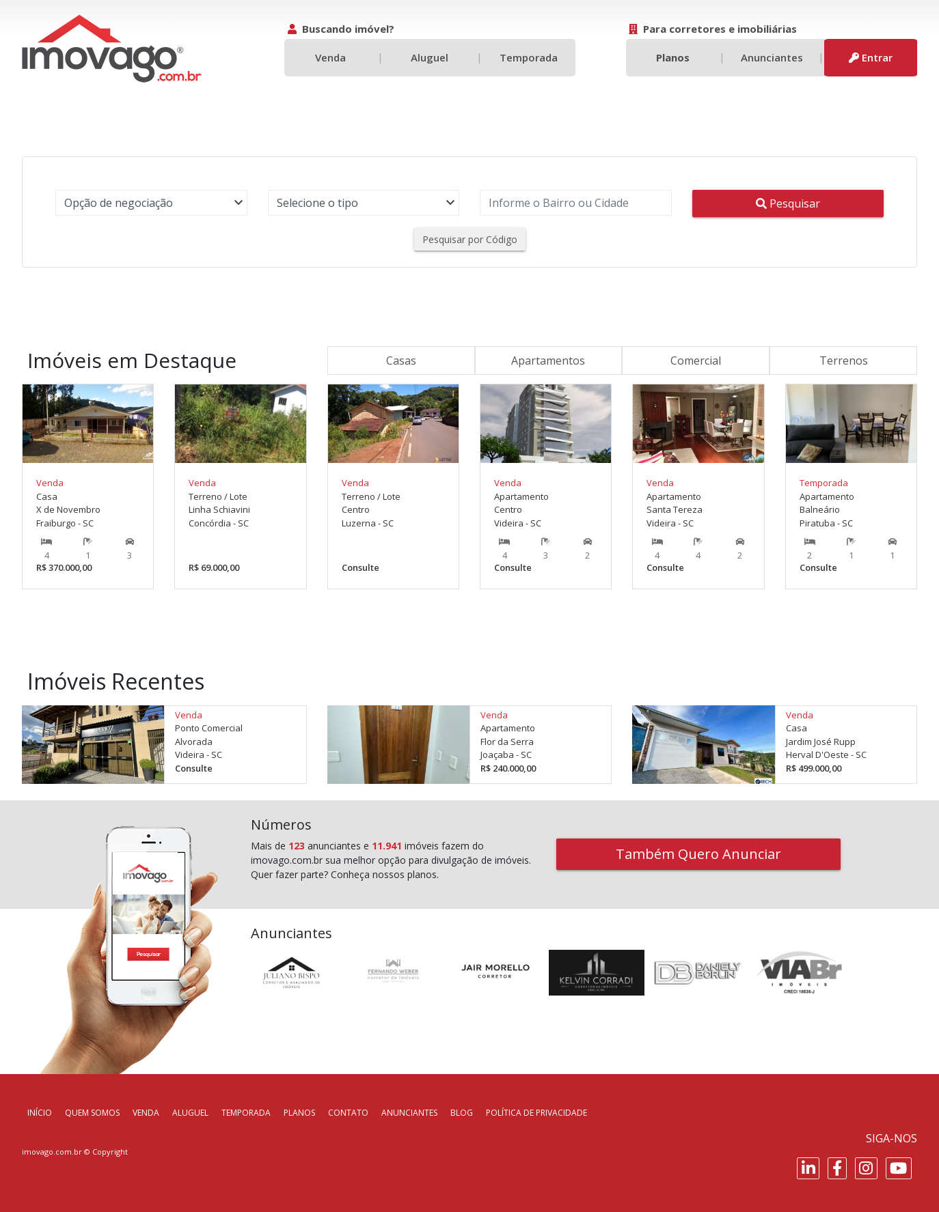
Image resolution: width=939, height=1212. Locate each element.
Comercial (695, 360)
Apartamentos (548, 360)
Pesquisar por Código (469, 239)
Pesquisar (788, 203)
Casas (401, 360)
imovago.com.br (52, 1151)
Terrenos (843, 360)
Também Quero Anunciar (698, 854)
